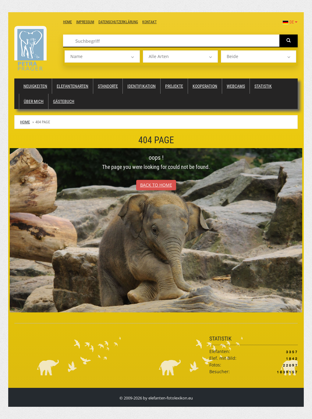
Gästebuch (63, 101)
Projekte (174, 86)
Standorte (108, 86)
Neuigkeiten (35, 86)
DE (289, 22)
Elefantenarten (72, 86)
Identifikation (141, 86)
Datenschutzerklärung (118, 22)
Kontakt (149, 22)
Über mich (34, 101)
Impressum (85, 22)
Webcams (236, 86)
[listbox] (102, 56)
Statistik (263, 86)
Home (67, 22)
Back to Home (156, 185)
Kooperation (205, 86)
